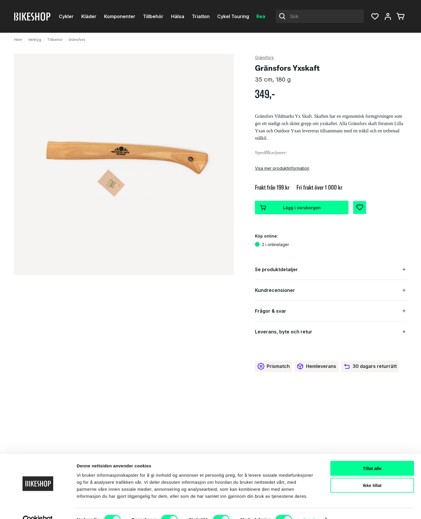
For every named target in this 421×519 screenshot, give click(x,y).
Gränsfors (76, 39)
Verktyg (34, 39)
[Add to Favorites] (359, 207)
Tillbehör (55, 39)
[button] (374, 16)
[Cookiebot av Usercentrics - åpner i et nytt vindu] (37, 507)
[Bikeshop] (32, 16)
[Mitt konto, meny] (387, 16)
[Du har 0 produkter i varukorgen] (400, 16)
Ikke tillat (372, 473)
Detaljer (311, 507)
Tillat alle (372, 456)
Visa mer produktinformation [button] (282, 168)
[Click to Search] (282, 16)
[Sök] (320, 16)
